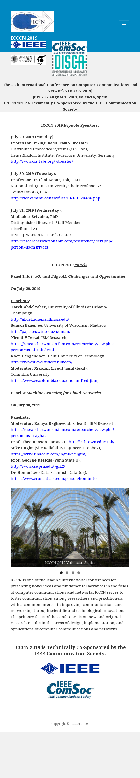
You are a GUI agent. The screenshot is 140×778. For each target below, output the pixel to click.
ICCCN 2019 (24, 38)
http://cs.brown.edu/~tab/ (91, 441)
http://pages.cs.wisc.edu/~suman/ (40, 331)
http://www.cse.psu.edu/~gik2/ (38, 466)
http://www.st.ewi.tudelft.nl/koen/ (41, 361)
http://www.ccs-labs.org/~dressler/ (42, 161)
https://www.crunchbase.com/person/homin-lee (54, 478)
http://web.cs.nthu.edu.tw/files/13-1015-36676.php (55, 198)
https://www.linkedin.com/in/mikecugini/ (48, 453)
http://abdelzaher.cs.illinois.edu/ (40, 319)
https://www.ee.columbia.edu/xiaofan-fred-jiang (55, 380)
